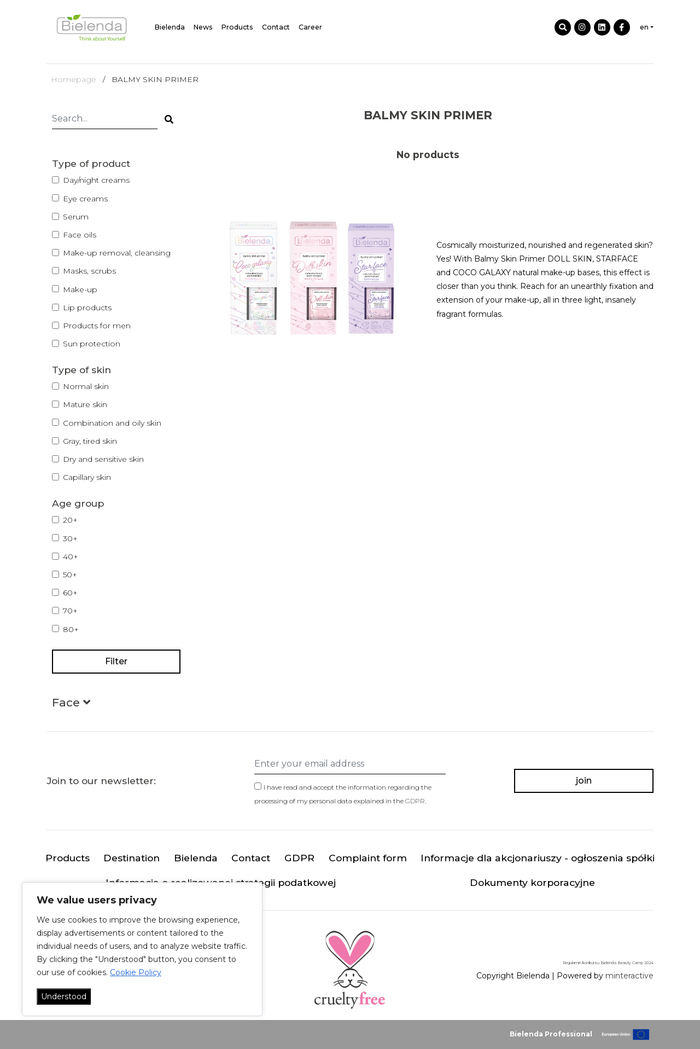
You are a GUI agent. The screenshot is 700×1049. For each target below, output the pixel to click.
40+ (70, 556)
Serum (76, 217)
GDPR (415, 801)
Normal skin (86, 386)
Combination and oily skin (112, 423)
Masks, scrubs (89, 271)
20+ (70, 520)
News (203, 27)
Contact (276, 27)
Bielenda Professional (551, 1034)
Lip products (87, 307)
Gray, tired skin (90, 441)
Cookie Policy (135, 972)
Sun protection (91, 344)
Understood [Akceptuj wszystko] (63, 996)
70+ (70, 611)
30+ (70, 538)
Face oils (79, 235)
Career (310, 27)
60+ (70, 593)
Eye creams (85, 199)
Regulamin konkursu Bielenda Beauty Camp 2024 (608, 962)
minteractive (629, 976)
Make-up (80, 289)
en (644, 27)
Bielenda (170, 27)
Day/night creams (96, 180)
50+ (70, 574)
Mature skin (85, 404)
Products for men (97, 326)
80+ (71, 629)
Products (237, 27)
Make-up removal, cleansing (117, 253)
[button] (71, 704)
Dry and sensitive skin (103, 459)
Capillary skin (87, 477)
